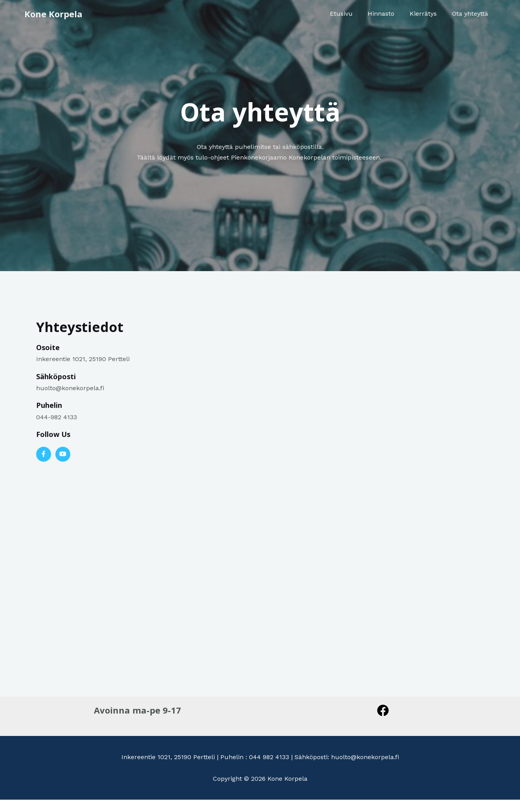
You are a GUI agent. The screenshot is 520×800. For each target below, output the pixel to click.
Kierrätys (427, 13)
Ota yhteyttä (471, 13)
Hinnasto (387, 13)
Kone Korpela (53, 14)
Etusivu (350, 13)
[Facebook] (383, 710)
